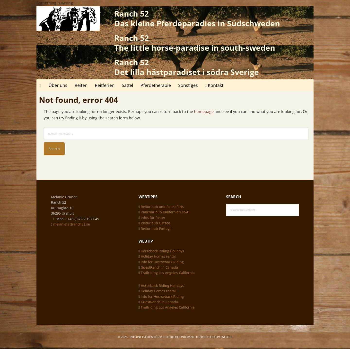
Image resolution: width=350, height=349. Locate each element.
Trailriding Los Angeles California (168, 272)
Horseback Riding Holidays (162, 251)
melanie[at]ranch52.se (71, 224)
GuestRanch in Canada (159, 267)
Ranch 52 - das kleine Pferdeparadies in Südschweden (68, 18)
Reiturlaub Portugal (157, 228)
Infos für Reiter (153, 217)
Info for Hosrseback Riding (162, 262)
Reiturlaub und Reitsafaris (162, 206)
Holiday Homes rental (158, 256)
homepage (204, 111)
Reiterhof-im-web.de (216, 337)
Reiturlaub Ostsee (155, 223)
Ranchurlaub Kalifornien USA (164, 212)
